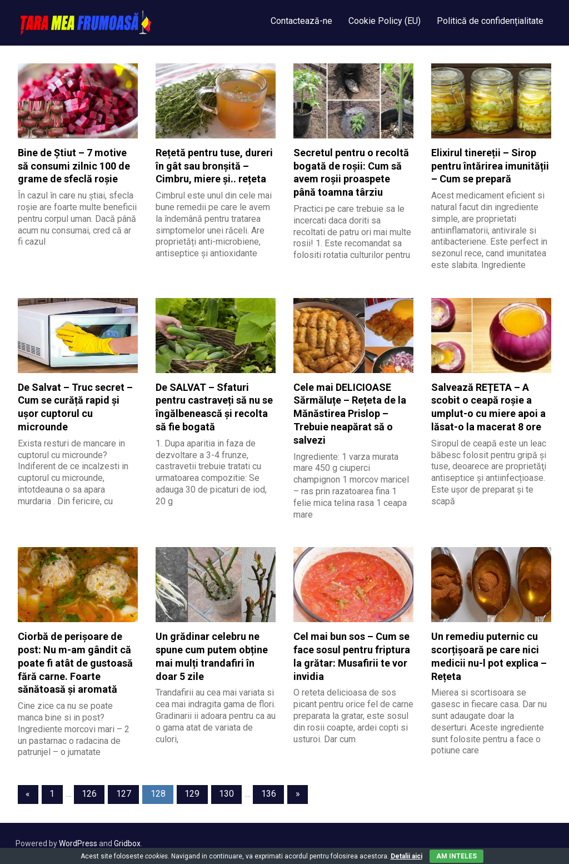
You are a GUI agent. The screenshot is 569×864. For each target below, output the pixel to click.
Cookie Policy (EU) (384, 21)
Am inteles (456, 856)
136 (268, 793)
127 (123, 793)
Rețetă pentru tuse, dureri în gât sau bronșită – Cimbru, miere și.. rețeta (214, 166)
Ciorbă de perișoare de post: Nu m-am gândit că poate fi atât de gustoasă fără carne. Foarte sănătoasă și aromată (75, 662)
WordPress (78, 843)
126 (89, 793)
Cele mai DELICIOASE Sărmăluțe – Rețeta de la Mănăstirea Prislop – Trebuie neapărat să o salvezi (349, 413)
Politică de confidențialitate (490, 21)
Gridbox (127, 843)
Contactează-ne (301, 21)
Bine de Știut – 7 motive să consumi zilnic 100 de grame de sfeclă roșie (74, 166)
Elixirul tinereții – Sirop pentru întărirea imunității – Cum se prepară (490, 166)
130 (226, 793)
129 (191, 793)
